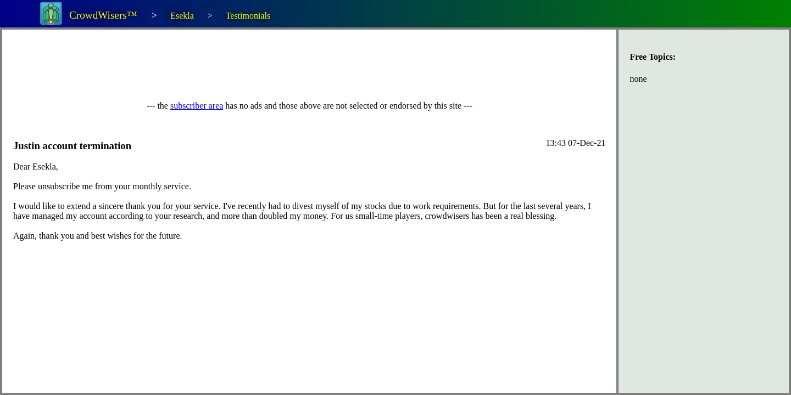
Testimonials (248, 15)
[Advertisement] (213, 65)
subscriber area (196, 105)
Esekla (182, 15)
